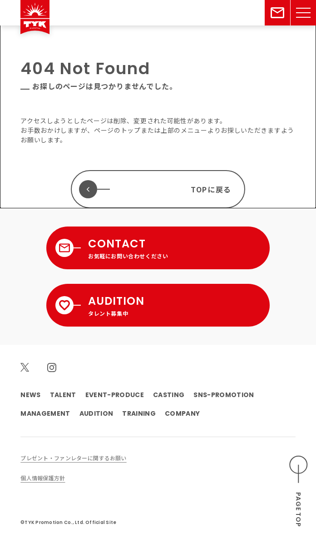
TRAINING (139, 413)
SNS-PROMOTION (223, 394)
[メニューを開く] (303, 12)
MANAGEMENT (45, 413)
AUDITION (96, 413)
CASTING (168, 394)
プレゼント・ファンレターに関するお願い (73, 458)
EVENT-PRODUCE (114, 394)
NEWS (30, 394)
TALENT (63, 394)
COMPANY (182, 413)
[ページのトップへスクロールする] (299, 491)
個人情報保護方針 (42, 478)
